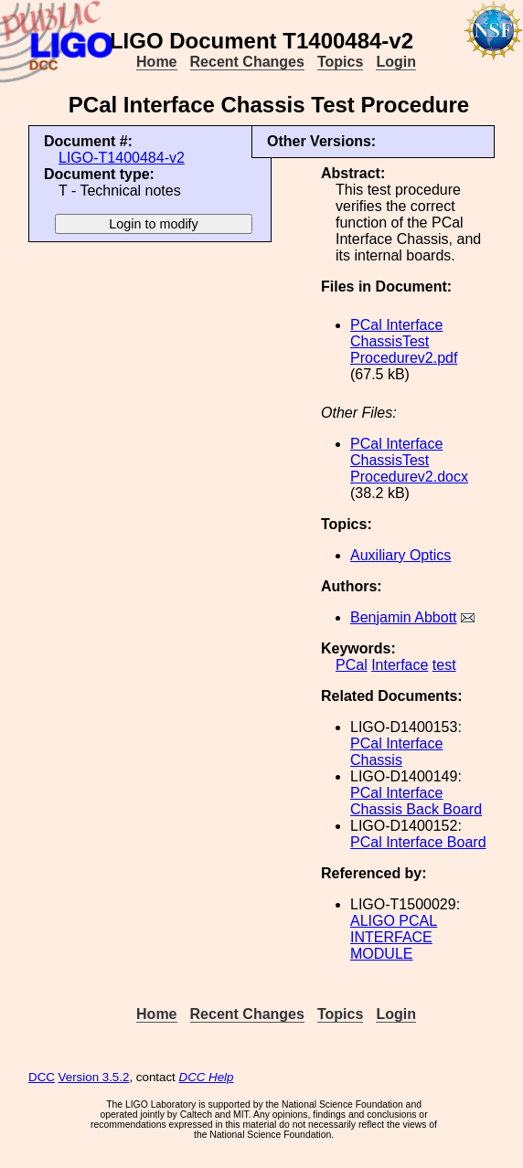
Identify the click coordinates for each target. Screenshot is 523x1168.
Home (156, 61)
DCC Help (206, 1077)
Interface (399, 665)
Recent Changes (247, 61)
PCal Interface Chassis (396, 752)
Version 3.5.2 (94, 1077)
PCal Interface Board (418, 842)
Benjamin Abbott (403, 617)
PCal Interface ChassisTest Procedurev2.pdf (403, 341)
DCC (41, 1077)
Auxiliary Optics (400, 555)
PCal (352, 665)
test (444, 665)
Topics (340, 61)
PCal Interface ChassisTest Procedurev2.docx (409, 460)
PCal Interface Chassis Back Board (416, 801)
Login (396, 61)
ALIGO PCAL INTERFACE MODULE (393, 937)
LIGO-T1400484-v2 (122, 157)
